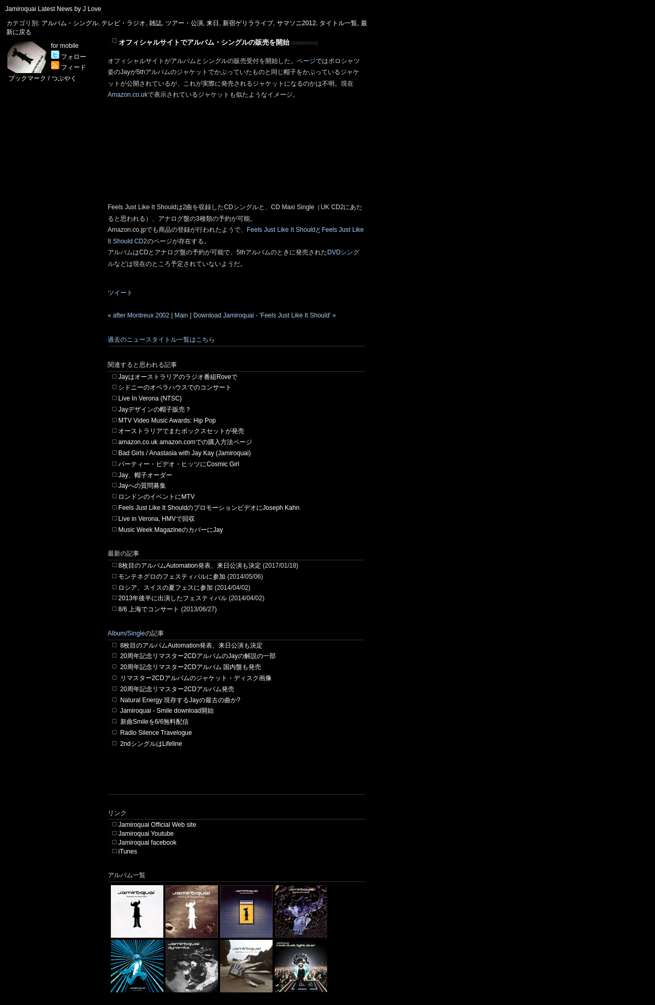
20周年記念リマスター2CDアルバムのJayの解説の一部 (198, 656)
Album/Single (126, 633)
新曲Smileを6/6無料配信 (154, 721)
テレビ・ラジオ (123, 23)
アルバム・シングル (69, 23)
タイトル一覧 (338, 23)
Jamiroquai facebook (147, 842)
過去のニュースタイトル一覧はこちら (161, 339)
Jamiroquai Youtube (145, 833)
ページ (306, 61)
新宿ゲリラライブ (248, 23)
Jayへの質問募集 (142, 485)
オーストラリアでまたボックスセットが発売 (181, 431)
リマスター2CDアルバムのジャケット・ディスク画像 (196, 678)
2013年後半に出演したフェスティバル (172, 598)
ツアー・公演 (184, 23)
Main (181, 315)
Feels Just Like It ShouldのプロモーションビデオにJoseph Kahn (208, 507)
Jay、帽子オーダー (145, 475)
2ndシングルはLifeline (151, 743)
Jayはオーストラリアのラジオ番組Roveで (177, 377)
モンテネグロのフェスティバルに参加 (171, 576)
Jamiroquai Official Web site (157, 824)
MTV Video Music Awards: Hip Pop (167, 420)
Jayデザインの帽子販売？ (154, 409)
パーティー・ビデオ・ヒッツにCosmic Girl (178, 464)
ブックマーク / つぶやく (42, 78)
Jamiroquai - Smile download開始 (167, 710)
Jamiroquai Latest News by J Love (53, 9)
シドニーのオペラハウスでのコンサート (175, 387)
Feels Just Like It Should (281, 229)
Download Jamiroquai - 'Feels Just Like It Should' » (264, 315)
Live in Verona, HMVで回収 (156, 518)
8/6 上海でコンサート (148, 609)
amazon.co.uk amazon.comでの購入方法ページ (185, 442)
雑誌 (155, 23)
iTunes (127, 851)
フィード (68, 67)
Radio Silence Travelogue (156, 732)
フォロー (68, 56)
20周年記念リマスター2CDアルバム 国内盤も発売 (191, 667)
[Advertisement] (231, 778)
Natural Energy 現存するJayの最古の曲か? (180, 700)
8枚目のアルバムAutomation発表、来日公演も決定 (189, 565)
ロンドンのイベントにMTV (156, 496)
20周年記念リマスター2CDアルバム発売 (177, 689)
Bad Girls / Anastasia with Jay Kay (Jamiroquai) (184, 453)
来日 (212, 23)
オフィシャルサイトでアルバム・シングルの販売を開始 (204, 42)
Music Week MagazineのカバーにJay (170, 530)
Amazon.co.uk (128, 94)
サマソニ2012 (296, 23)
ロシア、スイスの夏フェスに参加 (165, 587)
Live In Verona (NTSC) (150, 398)
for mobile (65, 45)
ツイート (120, 292)
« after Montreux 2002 (138, 315)
